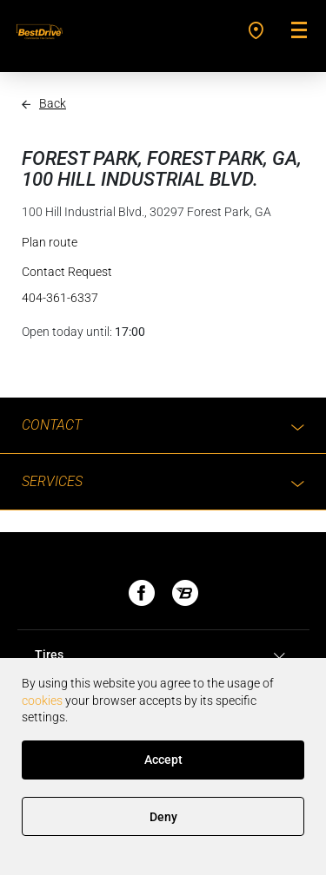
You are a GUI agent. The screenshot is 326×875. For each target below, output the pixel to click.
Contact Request (67, 272)
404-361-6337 (60, 298)
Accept (163, 759)
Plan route (49, 242)
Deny (163, 817)
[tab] (163, 655)
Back (52, 103)
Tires (163, 655)
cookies (42, 700)
